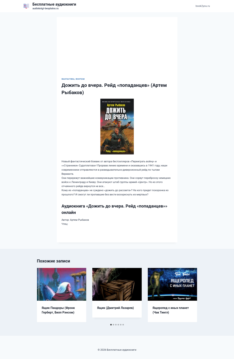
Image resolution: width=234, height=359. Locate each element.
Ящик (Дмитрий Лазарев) (115, 308)
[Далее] (191, 295)
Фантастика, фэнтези (73, 79)
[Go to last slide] (42, 295)
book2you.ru (203, 5)
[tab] (111, 324)
